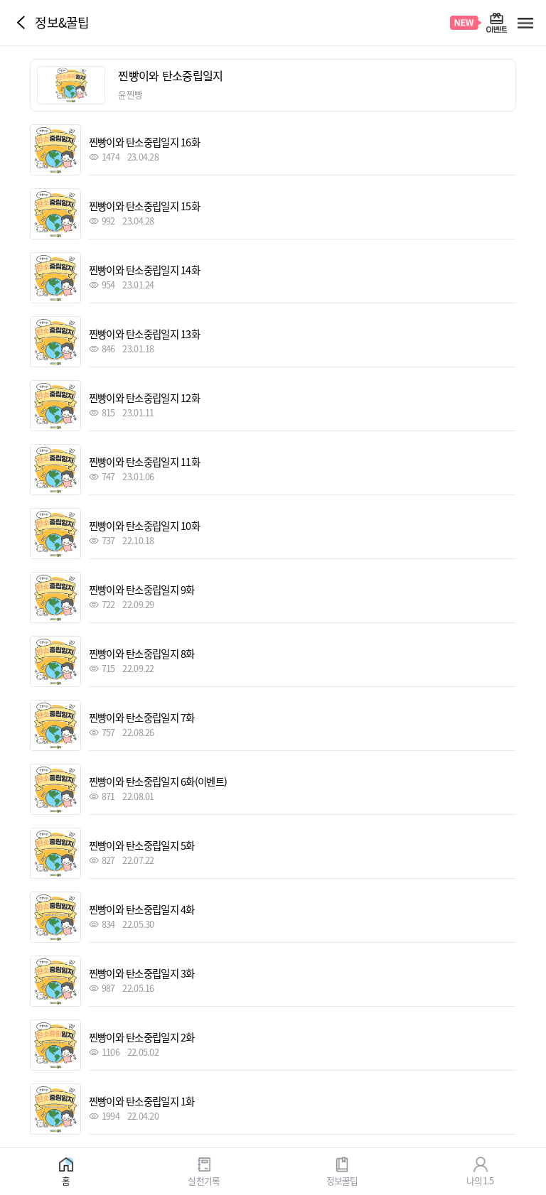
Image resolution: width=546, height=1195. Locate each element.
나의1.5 (479, 1180)
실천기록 (204, 1180)
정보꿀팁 (342, 1180)
